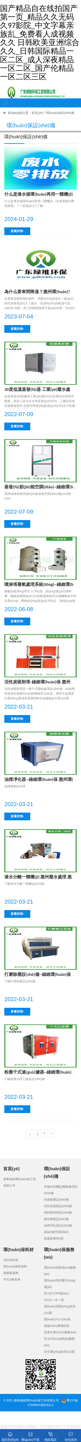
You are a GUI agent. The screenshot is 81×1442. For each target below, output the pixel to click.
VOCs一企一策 (54, 1300)
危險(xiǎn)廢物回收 (57, 1325)
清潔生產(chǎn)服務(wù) (60, 1332)
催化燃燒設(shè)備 (56, 1219)
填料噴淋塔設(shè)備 (58, 1212)
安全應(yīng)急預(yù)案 (59, 1351)
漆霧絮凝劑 (10, 1273)
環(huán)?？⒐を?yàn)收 (57, 1319)
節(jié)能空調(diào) (56, 1232)
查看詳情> (17, 231)
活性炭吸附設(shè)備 (58, 1206)
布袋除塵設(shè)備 (56, 1199)
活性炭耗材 (10, 1260)
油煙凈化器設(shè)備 (58, 1225)
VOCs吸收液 (11, 1279)
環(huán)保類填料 (15, 1266)
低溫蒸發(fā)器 (54, 1238)
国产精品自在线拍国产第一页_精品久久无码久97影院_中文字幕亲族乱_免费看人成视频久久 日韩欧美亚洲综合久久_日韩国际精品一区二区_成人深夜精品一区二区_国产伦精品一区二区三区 (39, 43)
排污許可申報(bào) (56, 1293)
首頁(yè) (37, 113)
